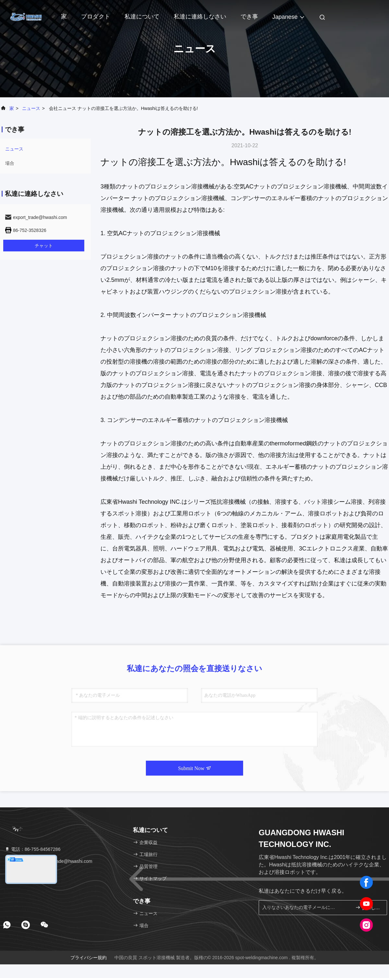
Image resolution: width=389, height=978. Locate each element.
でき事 (249, 16)
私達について (141, 16)
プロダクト (95, 16)
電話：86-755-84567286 (32, 849)
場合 (9, 163)
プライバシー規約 (88, 957)
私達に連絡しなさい (200, 16)
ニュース (31, 108)
